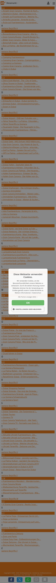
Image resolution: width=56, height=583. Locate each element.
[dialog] (28, 291)
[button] (28, 297)
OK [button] (28, 302)
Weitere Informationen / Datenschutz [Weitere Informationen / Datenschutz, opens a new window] (28, 293)
